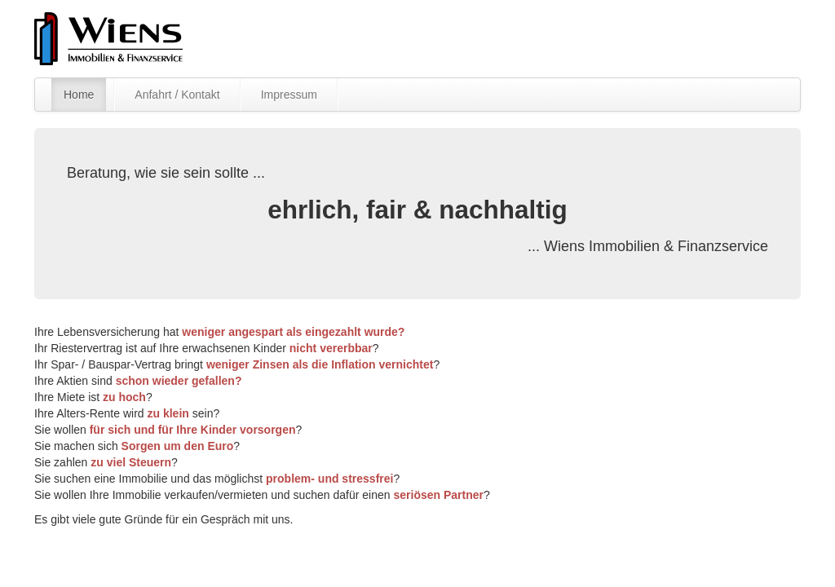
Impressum (289, 94)
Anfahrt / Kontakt (177, 94)
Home (79, 94)
